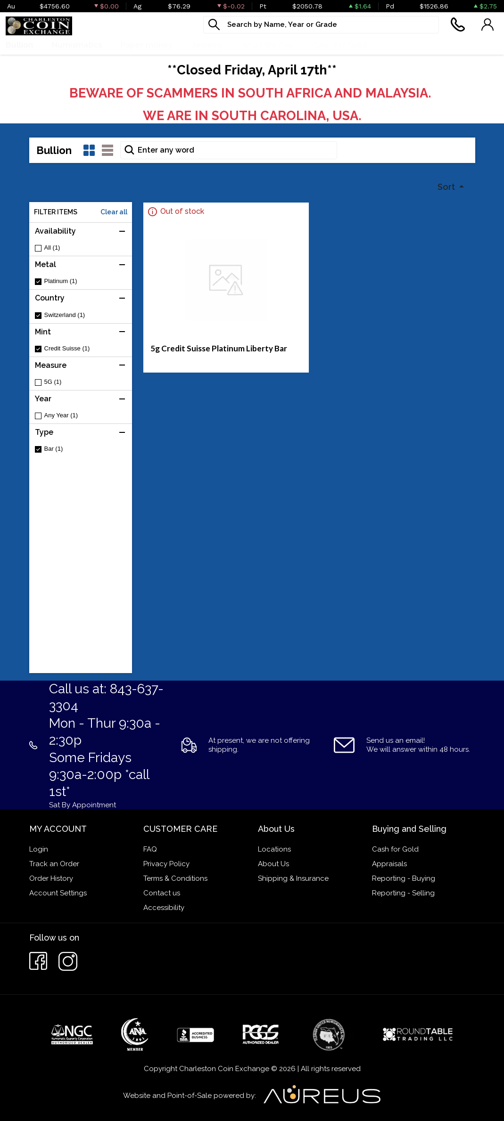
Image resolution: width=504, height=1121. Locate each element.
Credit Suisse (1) (67, 348)
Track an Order (54, 864)
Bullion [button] (19, 44)
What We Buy (267, 44)
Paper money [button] (147, 44)
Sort (447, 187)
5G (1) (53, 382)
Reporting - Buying (403, 878)
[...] (321, 24)
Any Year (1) (61, 415)
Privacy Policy (166, 864)
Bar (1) (53, 449)
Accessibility (163, 907)
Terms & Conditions (175, 878)
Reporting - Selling (403, 893)
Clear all (113, 212)
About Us (273, 864)
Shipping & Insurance (293, 878)
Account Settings (58, 893)
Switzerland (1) (64, 315)
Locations (274, 849)
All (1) (52, 247)
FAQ (150, 849)
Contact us (161, 893)
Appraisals (389, 864)
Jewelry (206, 44)
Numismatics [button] (77, 44)
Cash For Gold (340, 44)
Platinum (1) (60, 281)
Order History (51, 878)
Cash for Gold (395, 849)
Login (38, 849)
